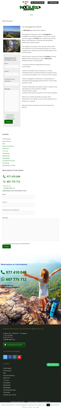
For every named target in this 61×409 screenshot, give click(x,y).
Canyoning (5, 163)
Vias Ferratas (6, 141)
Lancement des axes (8, 160)
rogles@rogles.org (9, 188)
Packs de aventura (8, 146)
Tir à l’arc (5, 151)
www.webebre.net (45, 402)
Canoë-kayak (6, 139)
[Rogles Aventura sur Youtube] (19, 357)
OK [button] (48, 405)
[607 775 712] (4, 181)
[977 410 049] (4, 176)
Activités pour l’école (8, 165)
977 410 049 (13, 176)
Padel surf (5, 148)
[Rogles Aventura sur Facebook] (10, 357)
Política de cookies (27, 407)
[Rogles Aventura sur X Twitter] (5, 357)
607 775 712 (13, 181)
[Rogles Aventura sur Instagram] (14, 357)
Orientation (6, 153)
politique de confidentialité (21, 243)
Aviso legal (36, 407)
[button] (52, 364)
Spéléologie (6, 158)
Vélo (3, 144)
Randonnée (5, 156)
